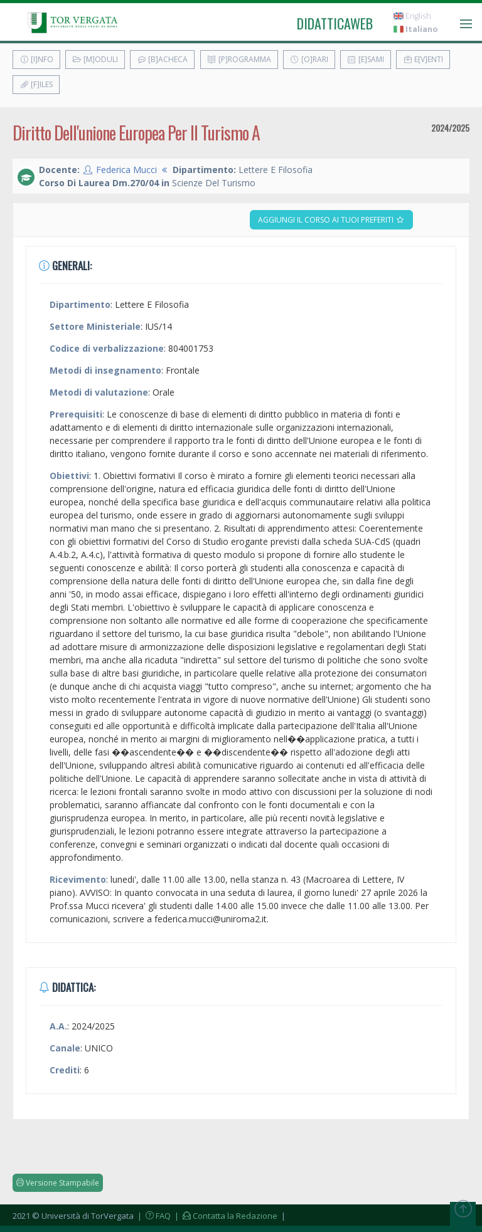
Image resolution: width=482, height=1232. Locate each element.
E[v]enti (423, 59)
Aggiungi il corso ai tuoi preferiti (331, 219)
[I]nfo (36, 59)
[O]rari (309, 59)
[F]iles (36, 84)
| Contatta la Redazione (225, 1215)
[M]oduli (95, 59)
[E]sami (365, 59)
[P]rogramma (239, 59)
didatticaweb (335, 23)
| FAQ (153, 1215)
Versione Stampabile (57, 1182)
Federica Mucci (126, 170)
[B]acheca (162, 59)
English (412, 16)
